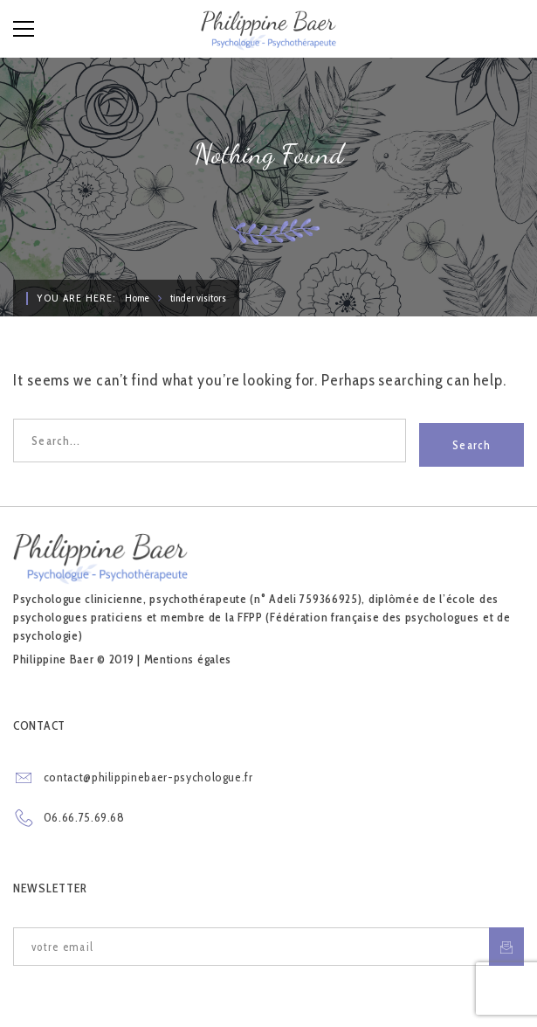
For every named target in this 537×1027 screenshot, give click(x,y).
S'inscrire (506, 947)
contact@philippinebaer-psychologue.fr (148, 777)
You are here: (76, 297)
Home (137, 297)
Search (471, 441)
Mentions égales (188, 659)
